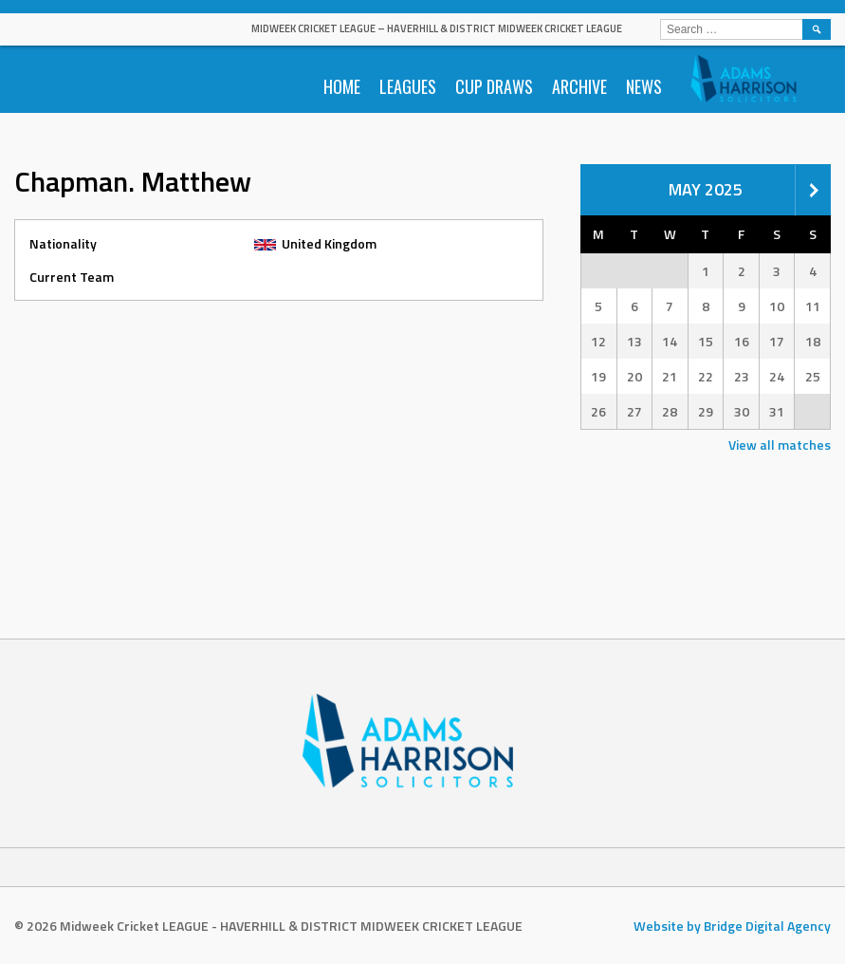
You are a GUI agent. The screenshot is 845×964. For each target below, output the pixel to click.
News (644, 86)
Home (341, 86)
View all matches (779, 444)
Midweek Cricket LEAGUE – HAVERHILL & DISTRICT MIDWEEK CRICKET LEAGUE (436, 28)
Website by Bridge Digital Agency (732, 926)
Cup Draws (494, 86)
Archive (579, 86)
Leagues (407, 86)
